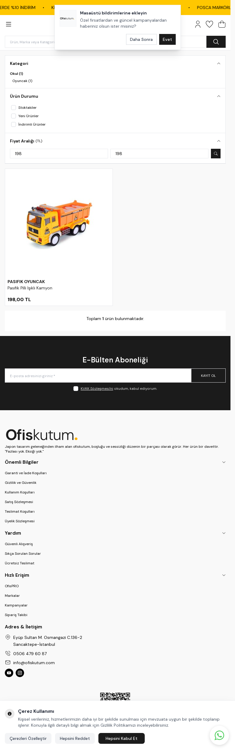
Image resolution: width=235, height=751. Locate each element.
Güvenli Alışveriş (19, 544)
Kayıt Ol (208, 375)
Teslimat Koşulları (20, 511)
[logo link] (115, 434)
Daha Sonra (141, 39)
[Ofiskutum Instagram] (20, 673)
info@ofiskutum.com (34, 662)
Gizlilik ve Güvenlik (20, 482)
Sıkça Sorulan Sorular (23, 553)
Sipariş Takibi (16, 614)
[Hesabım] (198, 24)
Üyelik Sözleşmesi (20, 521)
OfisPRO (12, 586)
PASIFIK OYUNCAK (26, 281)
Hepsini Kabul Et (122, 738)
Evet (167, 39)
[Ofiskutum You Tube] (9, 673)
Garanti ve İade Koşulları (26, 473)
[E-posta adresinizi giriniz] (115, 375)
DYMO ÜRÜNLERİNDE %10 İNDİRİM (180, 7)
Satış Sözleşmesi (19, 501)
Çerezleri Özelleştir (28, 738)
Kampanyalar (16, 605)
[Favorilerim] (209, 24)
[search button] (216, 42)
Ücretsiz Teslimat (19, 563)
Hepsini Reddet (75, 738)
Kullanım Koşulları (20, 492)
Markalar (12, 595)
